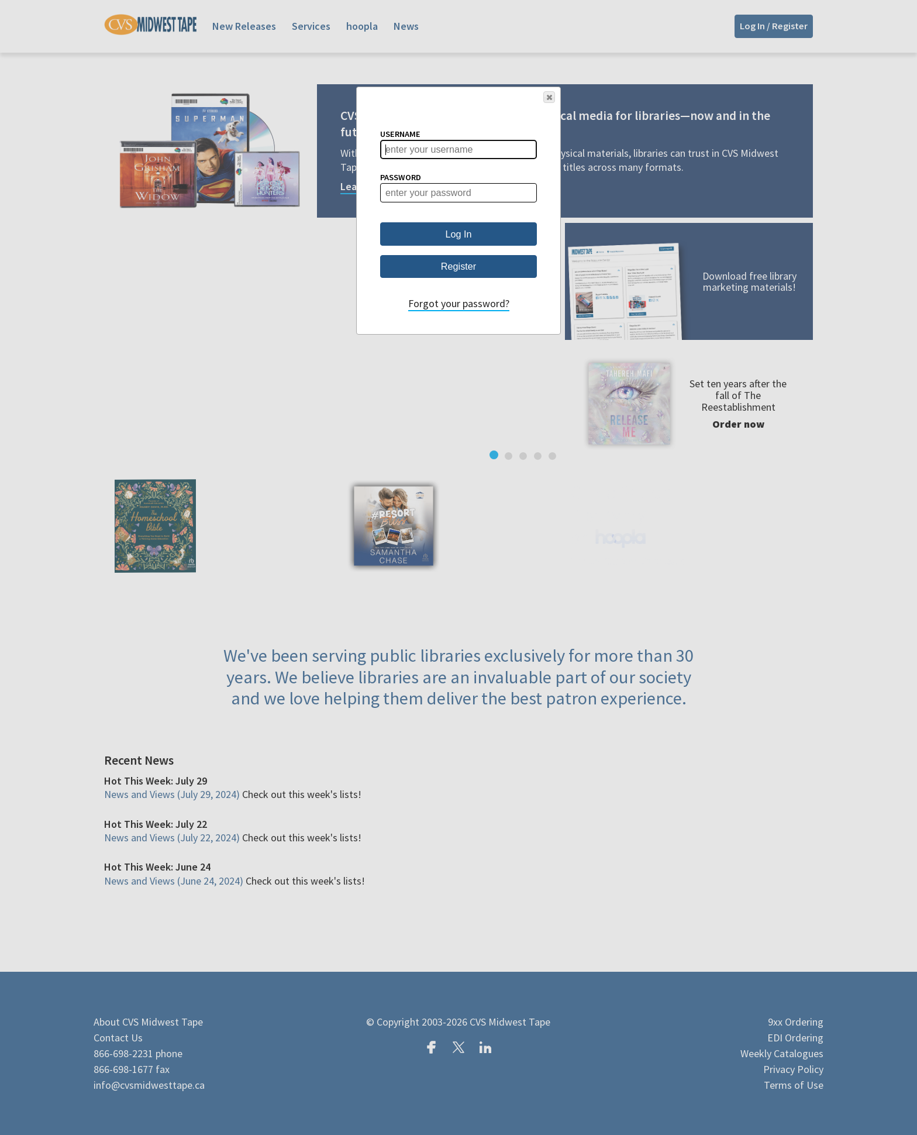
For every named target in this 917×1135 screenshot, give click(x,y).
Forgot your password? (458, 303)
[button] (549, 97)
